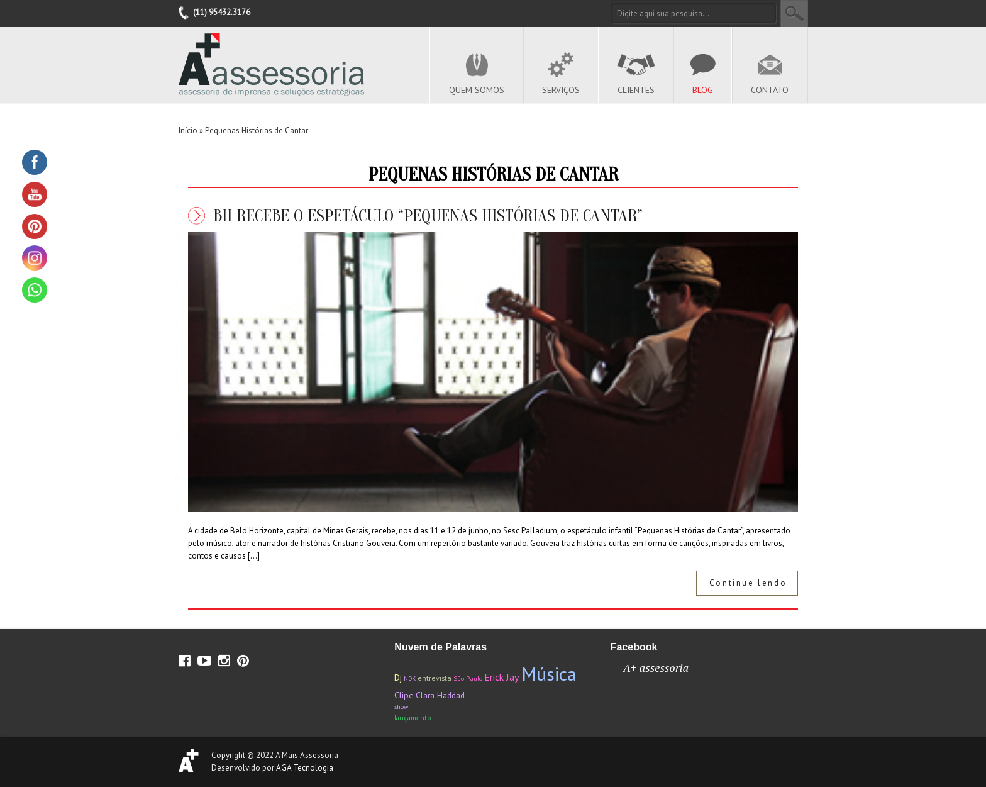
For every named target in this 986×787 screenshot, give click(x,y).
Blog (702, 90)
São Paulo (467, 678)
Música (549, 673)
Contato (770, 90)
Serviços (561, 90)
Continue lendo (748, 583)
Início (188, 130)
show (401, 707)
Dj (398, 677)
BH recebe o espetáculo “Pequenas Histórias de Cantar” (428, 216)
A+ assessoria (656, 667)
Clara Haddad (440, 695)
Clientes (636, 90)
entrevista (434, 678)
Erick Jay (501, 677)
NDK (410, 678)
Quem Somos (476, 90)
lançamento (412, 717)
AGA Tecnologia (304, 767)
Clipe (404, 695)
